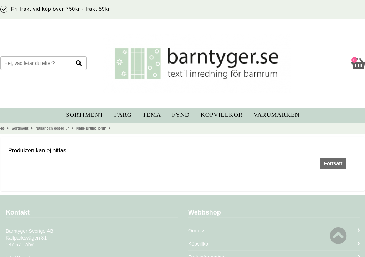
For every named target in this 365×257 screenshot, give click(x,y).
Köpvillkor (221, 114)
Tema (152, 114)
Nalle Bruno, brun (91, 128)
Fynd (181, 114)
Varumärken (276, 114)
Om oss (274, 230)
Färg (123, 114)
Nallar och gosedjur (52, 128)
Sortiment (84, 114)
